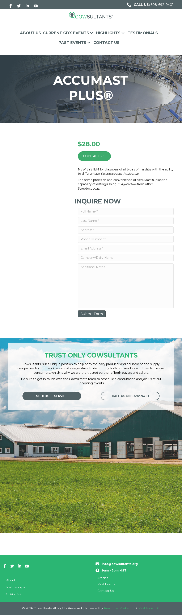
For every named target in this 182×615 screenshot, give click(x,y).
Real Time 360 (148, 608)
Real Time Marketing (119, 608)
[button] (10, 6)
